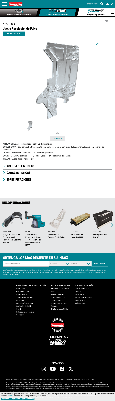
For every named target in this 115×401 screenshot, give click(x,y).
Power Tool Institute (58, 297)
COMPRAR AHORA (14, 34)
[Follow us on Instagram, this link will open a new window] (44, 369)
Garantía (54, 306)
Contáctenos (79, 294)
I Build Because (80, 303)
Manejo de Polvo (22, 294)
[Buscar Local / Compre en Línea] (92, 4)
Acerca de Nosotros (82, 289)
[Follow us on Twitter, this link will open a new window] (70, 369)
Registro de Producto (58, 294)
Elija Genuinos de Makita (59, 309)
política (11, 396)
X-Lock (18, 309)
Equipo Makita (80, 300)
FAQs (53, 291)
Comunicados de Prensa (83, 297)
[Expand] (97, 44)
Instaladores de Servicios (25, 312)
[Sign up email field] (26, 264)
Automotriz (20, 300)
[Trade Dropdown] (80, 263)
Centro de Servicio (57, 300)
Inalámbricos (20, 289)
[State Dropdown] (59, 263)
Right (112, 225)
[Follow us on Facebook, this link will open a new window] (62, 369)
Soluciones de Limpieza (24, 297)
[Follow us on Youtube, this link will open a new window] (53, 369)
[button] (112, 4)
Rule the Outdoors (22, 291)
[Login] (107, 4)
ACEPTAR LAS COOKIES (11, 399)
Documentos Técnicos (59, 303)
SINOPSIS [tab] (57, 138)
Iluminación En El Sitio (24, 306)
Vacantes (78, 291)
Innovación (20, 315)
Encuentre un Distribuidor (60, 289)
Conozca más (28, 399)
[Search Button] (102, 4)
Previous (3, 225)
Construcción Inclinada (24, 303)
